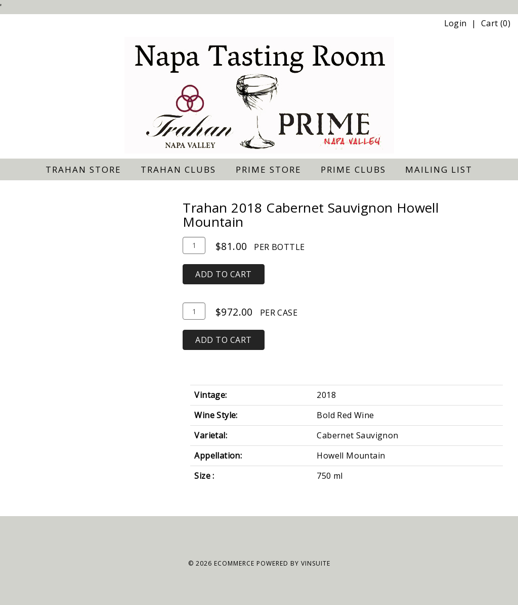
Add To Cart (223, 274)
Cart (489, 23)
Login (455, 23)
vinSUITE (315, 563)
